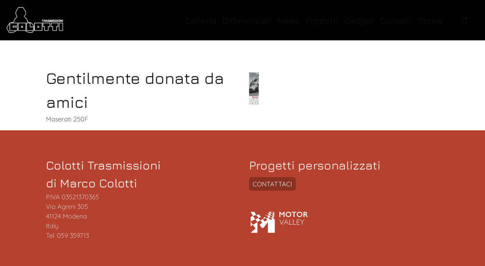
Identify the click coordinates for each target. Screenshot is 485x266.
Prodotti (322, 20)
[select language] (466, 20)
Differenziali (247, 20)
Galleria (200, 20)
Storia (430, 20)
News (289, 20)
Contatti (396, 20)
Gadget (359, 20)
